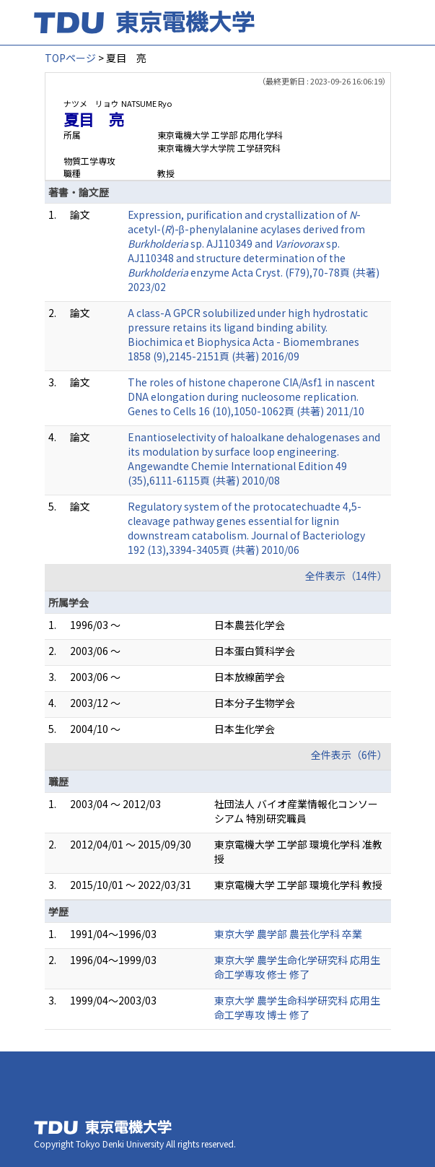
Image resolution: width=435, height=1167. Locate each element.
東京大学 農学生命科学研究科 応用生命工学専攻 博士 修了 (297, 1007)
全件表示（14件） (346, 575)
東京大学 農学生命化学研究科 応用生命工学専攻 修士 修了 (297, 967)
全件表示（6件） (349, 754)
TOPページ (70, 58)
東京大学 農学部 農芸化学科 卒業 (288, 934)
